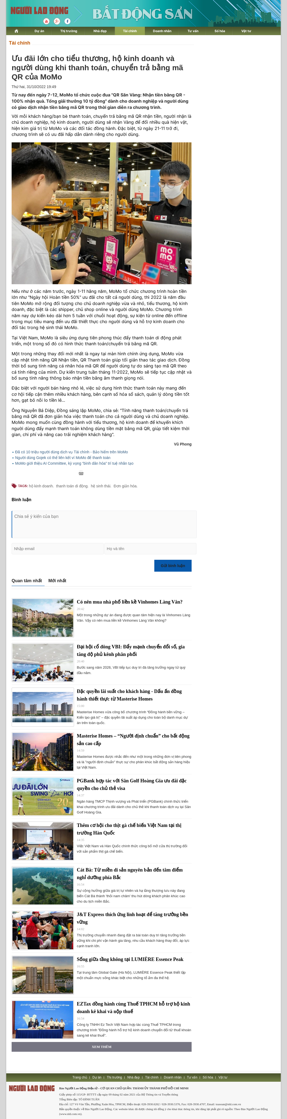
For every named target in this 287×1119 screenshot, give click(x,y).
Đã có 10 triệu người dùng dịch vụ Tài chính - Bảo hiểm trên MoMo (71, 452)
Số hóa (220, 31)
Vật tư (246, 31)
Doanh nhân (162, 31)
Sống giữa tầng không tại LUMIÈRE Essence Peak (130, 959)
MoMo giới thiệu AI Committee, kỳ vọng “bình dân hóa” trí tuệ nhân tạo (74, 463)
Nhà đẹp (100, 31)
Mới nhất (57, 580)
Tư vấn (193, 31)
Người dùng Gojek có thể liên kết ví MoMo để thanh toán (63, 457)
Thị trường (68, 31)
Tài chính (130, 31)
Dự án (39, 31)
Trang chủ (79, 1077)
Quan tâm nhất (27, 580)
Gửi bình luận (173, 566)
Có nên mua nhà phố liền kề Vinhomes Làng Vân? (129, 602)
